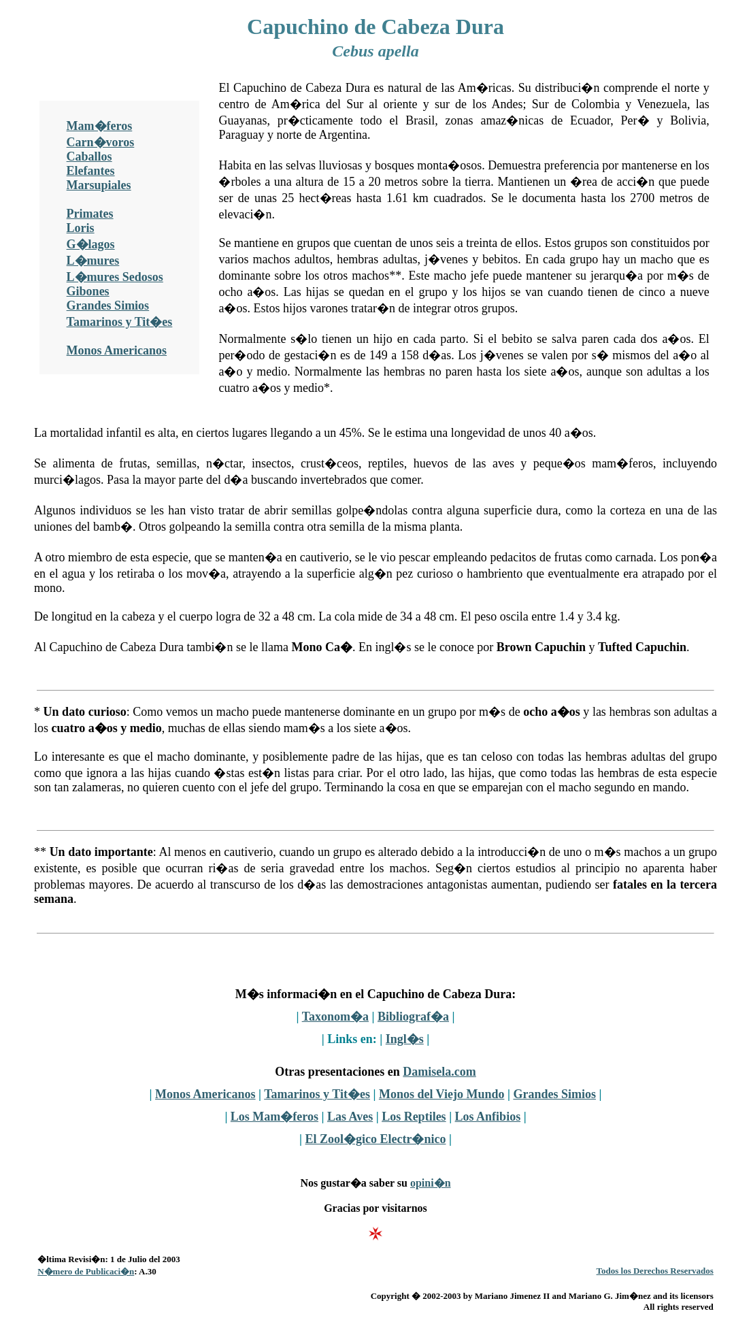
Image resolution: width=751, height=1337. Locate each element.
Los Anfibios (488, 1116)
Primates (90, 213)
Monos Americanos (117, 350)
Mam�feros (100, 126)
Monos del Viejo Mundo (442, 1094)
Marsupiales (99, 185)
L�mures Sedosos (115, 277)
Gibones (88, 291)
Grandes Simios (108, 305)
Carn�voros (101, 142)
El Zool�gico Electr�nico (375, 1139)
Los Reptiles (414, 1116)
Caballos (89, 156)
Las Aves (350, 1116)
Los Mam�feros (274, 1116)
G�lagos (91, 244)
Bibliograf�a (413, 1016)
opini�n (430, 1183)
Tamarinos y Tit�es (120, 322)
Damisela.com (439, 1071)
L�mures (93, 260)
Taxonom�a (335, 1016)
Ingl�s (405, 1039)
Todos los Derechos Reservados (655, 1271)
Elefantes (91, 171)
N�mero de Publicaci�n (85, 1271)
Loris (81, 228)
